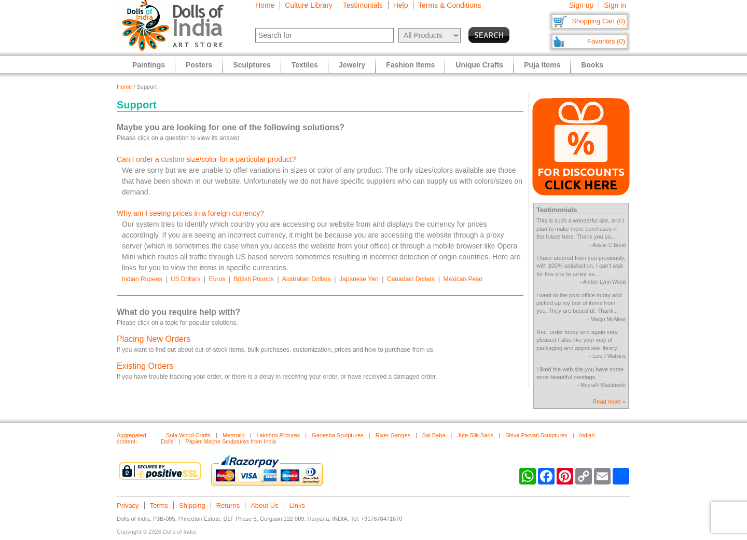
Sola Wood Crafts (188, 435)
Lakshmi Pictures (278, 435)
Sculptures (251, 65)
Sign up (581, 5)
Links (297, 505)
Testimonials (363, 5)
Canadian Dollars (411, 279)
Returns (228, 505)
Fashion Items (410, 65)
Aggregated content (131, 438)
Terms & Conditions (449, 5)
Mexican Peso (463, 279)
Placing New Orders (153, 339)
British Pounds (253, 279)
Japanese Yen (358, 279)
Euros (217, 279)
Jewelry (352, 65)
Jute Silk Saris (475, 435)
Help (400, 5)
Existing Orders (145, 366)
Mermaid (234, 435)
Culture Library (309, 5)
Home (264, 5)
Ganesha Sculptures (338, 435)
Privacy (128, 505)
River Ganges (393, 435)
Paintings (148, 65)
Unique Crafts (479, 65)
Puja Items (542, 65)
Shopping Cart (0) (598, 21)
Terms (159, 505)
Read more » (609, 401)
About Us (264, 505)
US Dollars (185, 279)
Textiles (305, 65)
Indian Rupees (142, 279)
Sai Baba (434, 435)
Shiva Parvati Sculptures (536, 435)
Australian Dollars (306, 279)
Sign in (615, 5)
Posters (199, 65)
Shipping (192, 505)
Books (592, 65)
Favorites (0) (606, 41)
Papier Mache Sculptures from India (230, 441)
